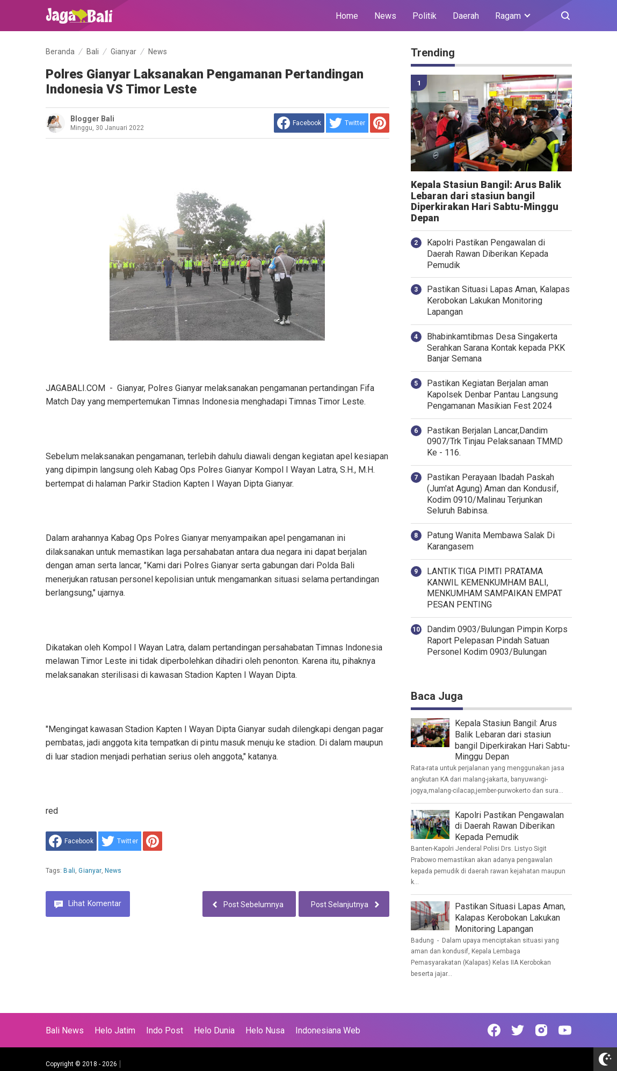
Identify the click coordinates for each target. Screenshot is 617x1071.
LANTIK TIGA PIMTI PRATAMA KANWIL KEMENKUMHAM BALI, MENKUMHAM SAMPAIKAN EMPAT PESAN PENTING (494, 588)
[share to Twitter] (347, 123)
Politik (424, 16)
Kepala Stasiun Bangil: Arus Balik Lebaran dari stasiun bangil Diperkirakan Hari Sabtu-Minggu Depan (486, 201)
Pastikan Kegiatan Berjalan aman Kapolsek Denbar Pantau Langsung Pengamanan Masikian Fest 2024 (492, 394)
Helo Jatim (115, 1030)
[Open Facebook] (494, 1030)
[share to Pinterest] (379, 123)
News (385, 16)
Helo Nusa (265, 1030)
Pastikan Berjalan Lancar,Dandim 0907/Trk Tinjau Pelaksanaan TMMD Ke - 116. (495, 441)
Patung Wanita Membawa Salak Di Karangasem (491, 541)
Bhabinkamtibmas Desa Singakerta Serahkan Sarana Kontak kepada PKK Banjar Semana (496, 347)
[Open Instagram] (541, 1030)
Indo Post (164, 1030)
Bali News (65, 1030)
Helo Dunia (214, 1030)
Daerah (466, 16)
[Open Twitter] (517, 1030)
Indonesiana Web (327, 1030)
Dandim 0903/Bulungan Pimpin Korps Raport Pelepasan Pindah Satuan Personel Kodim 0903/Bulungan (497, 640)
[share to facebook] (299, 123)
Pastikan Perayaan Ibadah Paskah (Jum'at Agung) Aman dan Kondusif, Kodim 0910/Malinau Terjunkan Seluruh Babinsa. (492, 494)
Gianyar (89, 870)
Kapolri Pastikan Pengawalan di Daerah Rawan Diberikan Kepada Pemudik (487, 253)
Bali (69, 870)
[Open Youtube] (564, 1030)
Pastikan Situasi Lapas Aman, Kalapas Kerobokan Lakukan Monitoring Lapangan (498, 300)
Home (347, 16)
